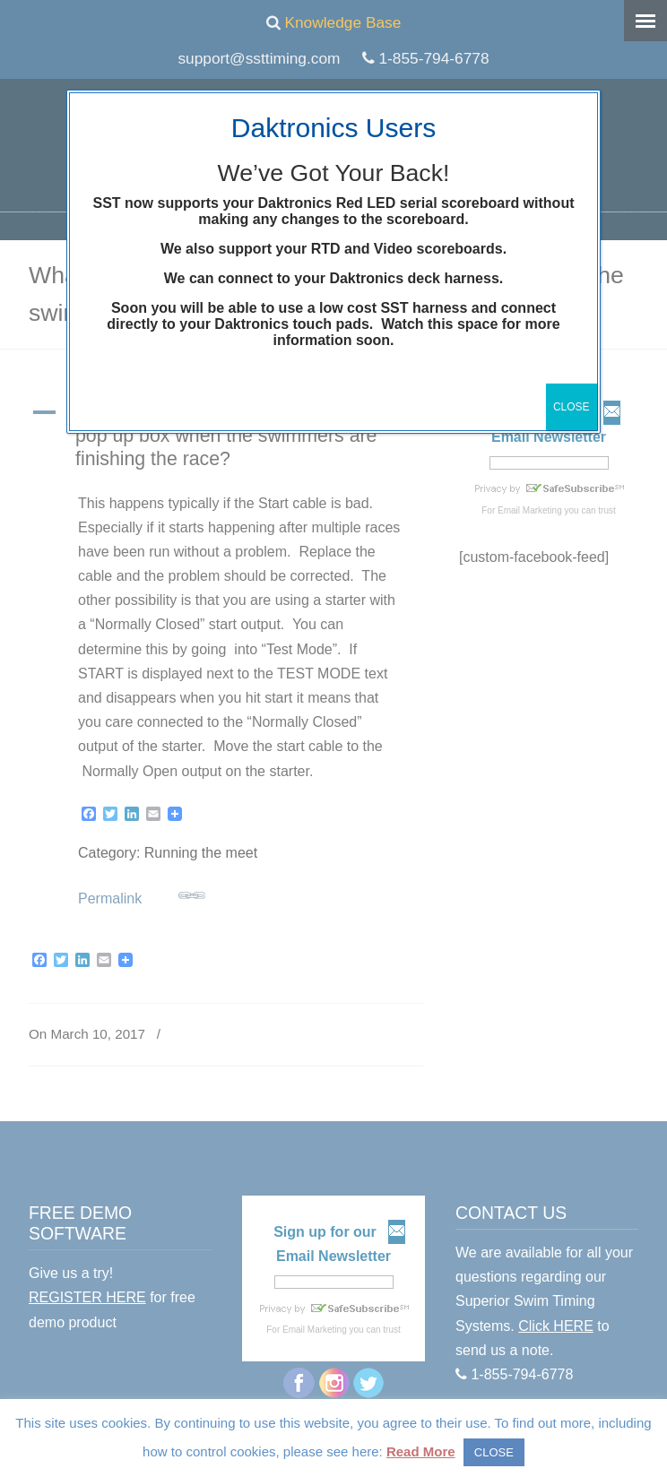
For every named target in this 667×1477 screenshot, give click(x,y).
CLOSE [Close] (571, 407)
